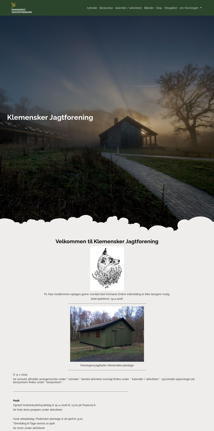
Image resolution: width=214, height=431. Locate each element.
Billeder (149, 7)
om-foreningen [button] (189, 7)
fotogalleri (171, 7)
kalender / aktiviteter (128, 7)
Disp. (159, 7)
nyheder (92, 7)
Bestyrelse (106, 7)
